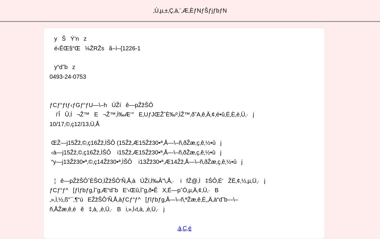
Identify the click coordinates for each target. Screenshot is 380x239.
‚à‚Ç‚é (184, 228)
